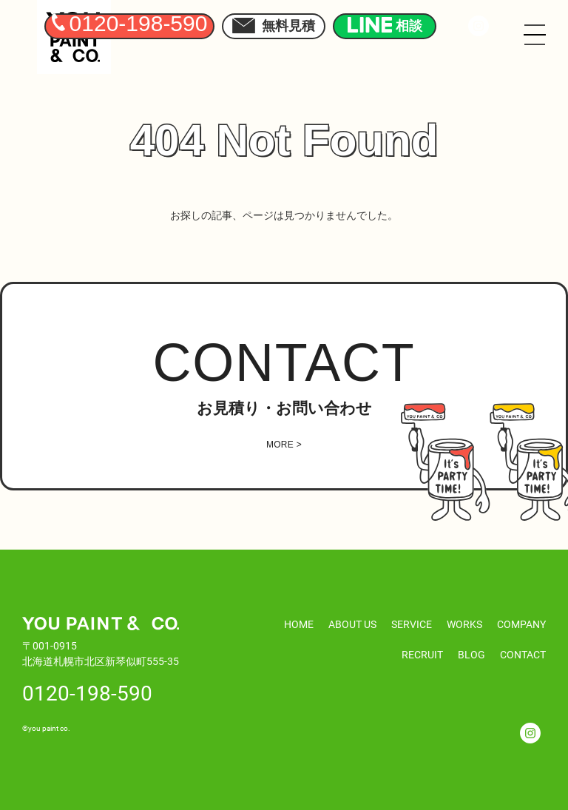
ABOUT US (352, 624)
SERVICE (411, 624)
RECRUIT (422, 654)
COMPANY (521, 624)
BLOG (471, 654)
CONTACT (523, 654)
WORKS (464, 624)
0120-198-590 (87, 692)
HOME (299, 624)
